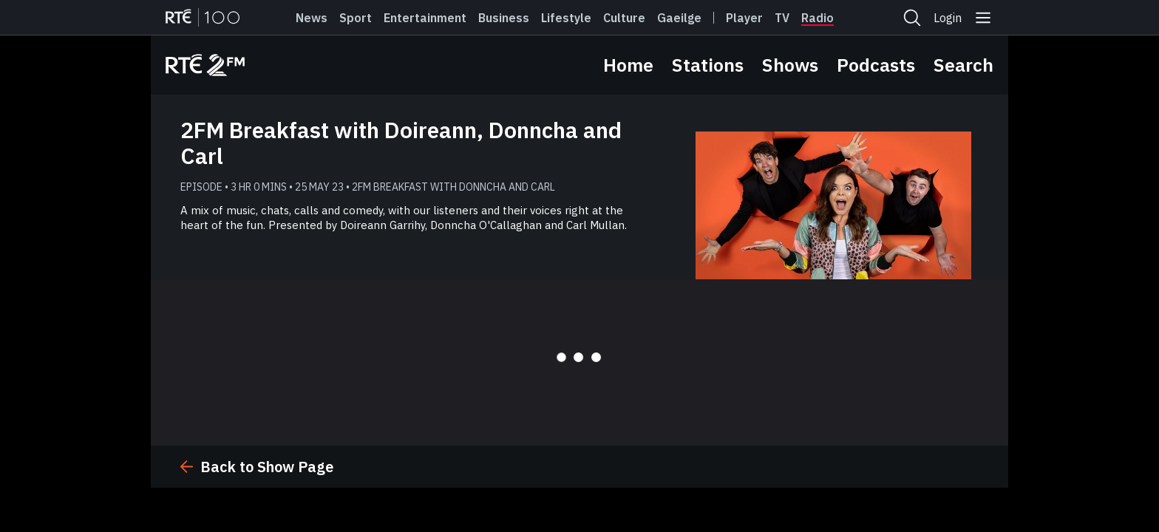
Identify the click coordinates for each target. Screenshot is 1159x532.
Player (744, 17)
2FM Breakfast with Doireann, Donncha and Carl (401, 142)
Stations (708, 64)
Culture (624, 17)
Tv (782, 17)
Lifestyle (566, 17)
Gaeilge (679, 17)
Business (503, 17)
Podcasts (876, 64)
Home (628, 64)
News (311, 17)
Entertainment (425, 17)
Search (963, 64)
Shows (790, 64)
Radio (817, 17)
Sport (355, 17)
